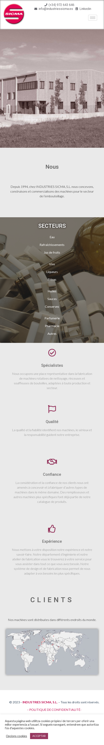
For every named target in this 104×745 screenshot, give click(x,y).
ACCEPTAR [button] (39, 735)
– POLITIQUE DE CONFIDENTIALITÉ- (54, 709)
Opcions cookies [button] (16, 736)
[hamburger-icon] (92, 18)
